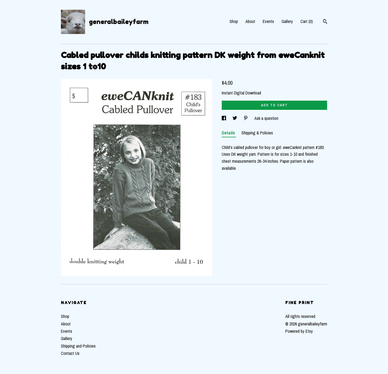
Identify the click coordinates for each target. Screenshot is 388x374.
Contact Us (70, 353)
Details (229, 133)
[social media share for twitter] (235, 118)
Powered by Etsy (299, 331)
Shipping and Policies (78, 346)
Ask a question (266, 118)
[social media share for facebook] (224, 118)
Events (268, 21)
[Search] (325, 22)
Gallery (287, 21)
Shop (234, 21)
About (250, 21)
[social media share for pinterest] (246, 118)
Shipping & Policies (257, 133)
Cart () (306, 21)
